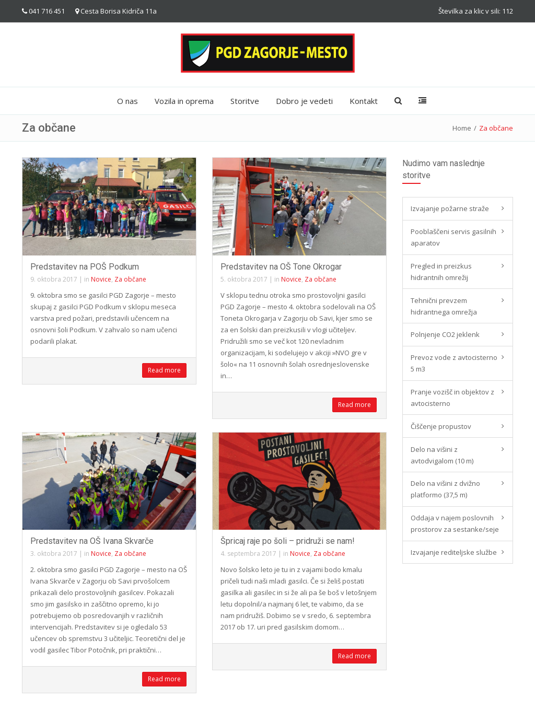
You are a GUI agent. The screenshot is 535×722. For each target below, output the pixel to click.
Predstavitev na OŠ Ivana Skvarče (92, 541)
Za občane (130, 279)
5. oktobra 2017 (244, 279)
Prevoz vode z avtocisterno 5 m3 (454, 363)
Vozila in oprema (184, 101)
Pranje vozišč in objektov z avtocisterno (452, 397)
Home (461, 128)
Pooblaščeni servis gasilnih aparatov (453, 237)
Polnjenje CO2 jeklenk (445, 334)
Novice (101, 279)
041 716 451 (47, 11)
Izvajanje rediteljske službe (454, 552)
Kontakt (364, 101)
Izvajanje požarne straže (450, 208)
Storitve (244, 101)
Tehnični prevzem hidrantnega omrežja (444, 306)
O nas (127, 101)
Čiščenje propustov (441, 426)
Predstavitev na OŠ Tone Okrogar (281, 267)
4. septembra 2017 (248, 553)
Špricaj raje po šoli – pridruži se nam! (287, 541)
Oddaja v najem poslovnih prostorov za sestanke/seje (455, 523)
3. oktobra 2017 (53, 553)
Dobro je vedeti (304, 101)
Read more (164, 370)
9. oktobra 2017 (53, 279)
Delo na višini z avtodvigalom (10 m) (442, 455)
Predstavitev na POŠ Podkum (84, 267)
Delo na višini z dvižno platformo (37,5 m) (445, 489)
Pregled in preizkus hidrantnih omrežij (441, 271)
